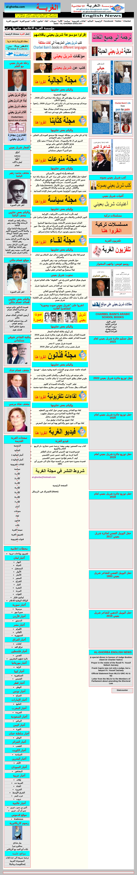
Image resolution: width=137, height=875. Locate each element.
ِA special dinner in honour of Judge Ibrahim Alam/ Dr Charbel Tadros (111, 658)
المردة (18, 591)
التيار (19, 584)
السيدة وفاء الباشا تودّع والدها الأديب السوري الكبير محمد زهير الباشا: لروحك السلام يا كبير (17, 232)
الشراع (18, 581)
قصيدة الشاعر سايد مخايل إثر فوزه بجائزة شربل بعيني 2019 (60, 335)
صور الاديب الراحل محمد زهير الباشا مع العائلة (17, 245)
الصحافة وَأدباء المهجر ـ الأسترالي (60, 173)
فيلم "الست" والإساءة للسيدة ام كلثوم (60, 384)
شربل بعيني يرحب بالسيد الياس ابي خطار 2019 (60, 346)
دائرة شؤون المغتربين (18, 659)
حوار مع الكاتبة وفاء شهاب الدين (60, 267)
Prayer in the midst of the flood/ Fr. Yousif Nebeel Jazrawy (111, 664)
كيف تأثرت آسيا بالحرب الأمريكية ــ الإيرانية (60, 214)
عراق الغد (19, 647)
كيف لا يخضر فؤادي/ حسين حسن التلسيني (60, 458)
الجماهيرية (18, 675)
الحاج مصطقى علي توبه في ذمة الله (60, 112)
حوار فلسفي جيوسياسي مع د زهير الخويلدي (59, 260)
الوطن (18, 687)
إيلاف (18, 780)
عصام (17, 165)
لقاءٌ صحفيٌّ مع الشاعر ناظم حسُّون (60, 270)
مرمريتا (19, 609)
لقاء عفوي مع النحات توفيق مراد (60, 420)
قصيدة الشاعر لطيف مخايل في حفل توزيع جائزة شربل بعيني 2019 (59, 339)
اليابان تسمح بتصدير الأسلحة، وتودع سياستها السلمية (60, 223)
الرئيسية (98, 21)
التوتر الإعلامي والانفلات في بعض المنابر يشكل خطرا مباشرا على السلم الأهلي (60, 218)
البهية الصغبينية (60, 94)
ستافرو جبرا (17, 846)
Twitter (118, 21)
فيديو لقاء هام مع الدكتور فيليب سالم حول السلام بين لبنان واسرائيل (60, 256)
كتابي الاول (111, 322)
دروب (18, 799)
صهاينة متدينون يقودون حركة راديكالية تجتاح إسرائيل (60, 232)
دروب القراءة (110, 326)
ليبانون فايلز (18, 597)
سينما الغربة (17, 530)
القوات (18, 594)
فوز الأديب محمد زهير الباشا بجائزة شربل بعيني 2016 (17, 251)
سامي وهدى (111, 329)
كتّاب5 (17, 492)
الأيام (19, 763)
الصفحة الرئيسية (60, 485)
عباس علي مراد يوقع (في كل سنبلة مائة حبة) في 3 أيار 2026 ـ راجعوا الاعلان (60, 99)
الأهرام (18, 629)
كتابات (18, 644)
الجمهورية (19, 635)
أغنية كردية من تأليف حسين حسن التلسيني (60, 455)
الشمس (18, 679)
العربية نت (18, 783)
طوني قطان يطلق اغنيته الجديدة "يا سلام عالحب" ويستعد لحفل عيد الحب (60, 379)
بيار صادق (17, 843)
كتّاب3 (17, 483)
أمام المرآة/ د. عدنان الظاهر (60, 147)
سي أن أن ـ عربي (18, 811)
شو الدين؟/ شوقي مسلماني (60, 150)
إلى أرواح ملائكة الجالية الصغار (60, 331)
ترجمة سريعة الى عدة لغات (17, 858)
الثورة (18, 729)
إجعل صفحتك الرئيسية (17, 34)
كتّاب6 (17, 497)
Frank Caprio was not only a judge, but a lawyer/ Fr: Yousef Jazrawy (111, 669)
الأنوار (18, 572)
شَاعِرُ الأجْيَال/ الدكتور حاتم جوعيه (60, 144)
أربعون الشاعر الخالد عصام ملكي (17, 316)
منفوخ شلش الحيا (17, 326)
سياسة (67, 21)
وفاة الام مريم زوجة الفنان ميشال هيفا (60, 109)
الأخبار (18, 575)
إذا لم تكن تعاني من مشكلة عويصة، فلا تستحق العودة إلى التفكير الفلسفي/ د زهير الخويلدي (60, 136)
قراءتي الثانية (110, 324)
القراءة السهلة (111, 331)
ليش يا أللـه (17, 162)
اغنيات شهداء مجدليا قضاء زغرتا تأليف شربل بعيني (60, 294)
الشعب (19, 746)
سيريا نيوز (18, 612)
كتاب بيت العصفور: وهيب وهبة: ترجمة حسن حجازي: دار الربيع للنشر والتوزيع (60, 447)
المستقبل (19, 568)
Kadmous (18, 819)
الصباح (18, 695)
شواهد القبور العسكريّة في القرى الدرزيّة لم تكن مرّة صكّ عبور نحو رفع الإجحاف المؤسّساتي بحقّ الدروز (60, 227)
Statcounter (122, 690)
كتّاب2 (17, 478)
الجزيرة (18, 789)
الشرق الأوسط (18, 792)
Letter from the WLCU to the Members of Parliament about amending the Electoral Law (111, 681)
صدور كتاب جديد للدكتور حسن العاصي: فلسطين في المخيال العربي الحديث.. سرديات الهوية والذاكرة (60, 181)
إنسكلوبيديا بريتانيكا (17, 864)
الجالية (90, 21)
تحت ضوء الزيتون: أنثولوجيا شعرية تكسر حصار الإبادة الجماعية (60, 191)
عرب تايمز (18, 796)
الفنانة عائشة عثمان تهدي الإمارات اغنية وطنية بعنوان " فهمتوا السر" (60, 370)
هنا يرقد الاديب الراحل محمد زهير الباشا (17, 240)
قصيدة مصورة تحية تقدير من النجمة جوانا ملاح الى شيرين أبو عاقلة (59, 462)
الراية (18, 667)
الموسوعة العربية (17, 861)
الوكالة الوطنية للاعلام (18, 600)
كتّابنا (60, 21)
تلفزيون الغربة (12, 21)
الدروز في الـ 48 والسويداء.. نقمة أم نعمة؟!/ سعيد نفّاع (60, 141)
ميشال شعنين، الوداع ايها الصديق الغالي (60, 291)
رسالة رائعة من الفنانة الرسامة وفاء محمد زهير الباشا (17, 222)
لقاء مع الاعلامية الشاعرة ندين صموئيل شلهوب (60, 413)
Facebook (108, 21)
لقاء (46, 21)
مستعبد (17, 155)
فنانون (40, 21)
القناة (18, 786)
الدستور (18, 620)
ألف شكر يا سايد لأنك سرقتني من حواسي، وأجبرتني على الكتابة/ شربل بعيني (60, 299)
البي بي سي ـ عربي (18, 807)
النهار (18, 562)
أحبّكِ (17, 152)
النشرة (18, 588)
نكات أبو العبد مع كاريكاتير (17, 849)
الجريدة (18, 712)
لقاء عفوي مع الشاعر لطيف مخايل (60, 417)
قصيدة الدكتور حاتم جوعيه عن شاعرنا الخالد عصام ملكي (17, 309)
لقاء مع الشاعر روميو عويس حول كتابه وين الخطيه (60, 410)
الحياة (18, 565)
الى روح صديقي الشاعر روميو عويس (17, 322)
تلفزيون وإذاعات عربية (18, 554)
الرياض (19, 721)
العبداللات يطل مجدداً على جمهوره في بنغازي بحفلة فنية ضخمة (60, 387)
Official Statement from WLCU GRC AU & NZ (110, 674)
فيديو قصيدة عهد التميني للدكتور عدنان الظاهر (59, 452)
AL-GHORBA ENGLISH (71, 23)
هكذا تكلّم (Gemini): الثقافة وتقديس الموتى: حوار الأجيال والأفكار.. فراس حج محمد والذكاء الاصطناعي (60, 186)
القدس (18, 655)
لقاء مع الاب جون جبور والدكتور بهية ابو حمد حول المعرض (60, 423)
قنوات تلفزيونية (17, 539)
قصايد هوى (17, 330)
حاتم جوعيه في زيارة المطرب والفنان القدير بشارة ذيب (60, 375)
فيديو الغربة (24, 21)
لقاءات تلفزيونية (78, 21)
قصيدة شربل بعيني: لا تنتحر (60, 343)
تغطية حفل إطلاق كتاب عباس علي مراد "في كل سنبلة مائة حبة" (60, 176)
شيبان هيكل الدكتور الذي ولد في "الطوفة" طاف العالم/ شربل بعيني (60, 281)
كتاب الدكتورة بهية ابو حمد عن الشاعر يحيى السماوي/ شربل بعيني (60, 287)
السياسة (18, 754)
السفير (18, 578)
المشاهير (18, 771)
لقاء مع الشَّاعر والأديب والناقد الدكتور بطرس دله (59, 263)
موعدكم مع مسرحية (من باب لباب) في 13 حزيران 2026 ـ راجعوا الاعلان (60, 104)
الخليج (18, 704)
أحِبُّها (17, 159)
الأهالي (19, 632)
